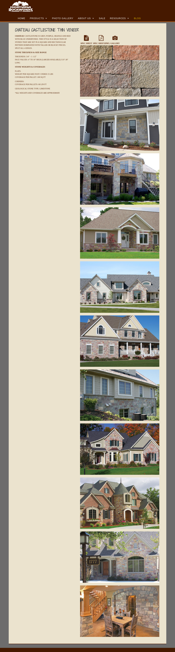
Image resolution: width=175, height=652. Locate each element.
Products (37, 18)
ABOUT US (84, 18)
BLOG (137, 18)
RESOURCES (118, 18)
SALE (102, 18)
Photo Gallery (62, 18)
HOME (21, 18)
